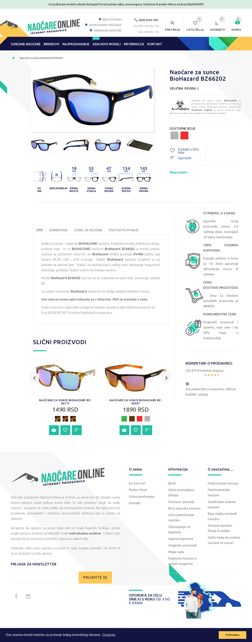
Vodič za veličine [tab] (88, 230)
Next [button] (166, 393)
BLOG (172, 483)
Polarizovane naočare (223, 483)
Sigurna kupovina (180, 538)
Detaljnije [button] (108, 634)
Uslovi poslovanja (141, 496)
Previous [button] (34, 393)
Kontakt (134, 503)
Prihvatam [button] (232, 634)
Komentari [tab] (58, 230)
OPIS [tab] (39, 230)
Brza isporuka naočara (184, 508)
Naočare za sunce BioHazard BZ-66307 (135, 402)
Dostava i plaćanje (181, 502)
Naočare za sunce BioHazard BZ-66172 (65, 402)
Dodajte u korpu (54, 430)
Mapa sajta (176, 552)
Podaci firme (138, 490)
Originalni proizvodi (182, 545)
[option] (44, 145)
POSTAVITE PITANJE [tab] (124, 230)
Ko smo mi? (137, 483)
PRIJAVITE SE (95, 577)
